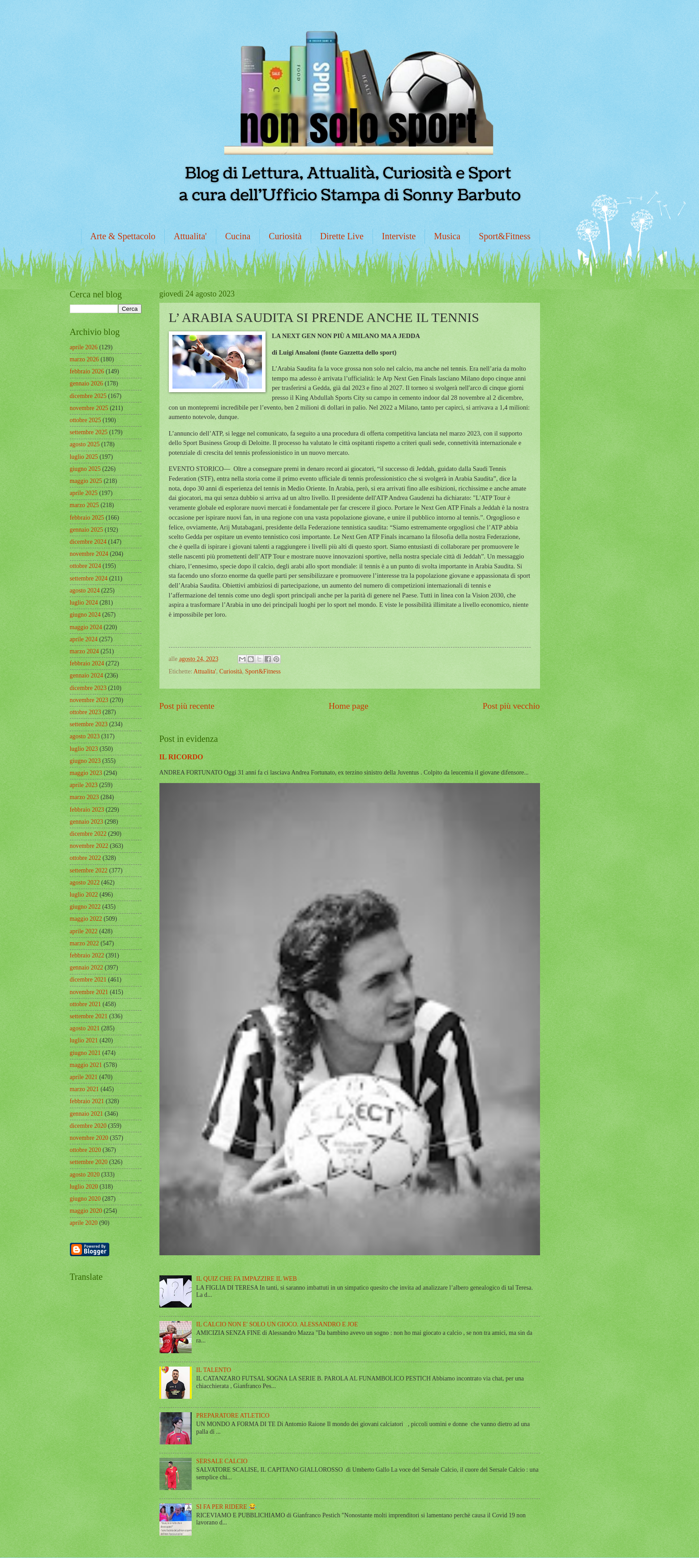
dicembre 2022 (88, 833)
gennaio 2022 (86, 967)
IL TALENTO (213, 1370)
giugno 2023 (85, 761)
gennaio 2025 (86, 529)
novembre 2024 (89, 553)
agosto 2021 (85, 1028)
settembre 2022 (89, 870)
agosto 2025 (85, 444)
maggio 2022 (86, 918)
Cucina (238, 236)
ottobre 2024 (85, 566)
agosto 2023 (85, 736)
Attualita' (190, 236)
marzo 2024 (84, 651)
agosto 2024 (85, 590)
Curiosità (285, 236)
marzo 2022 (84, 943)
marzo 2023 (84, 797)
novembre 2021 (89, 992)
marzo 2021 (84, 1089)
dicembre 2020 (88, 1125)
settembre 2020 (89, 1162)
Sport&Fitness (505, 236)
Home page (348, 706)
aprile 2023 (84, 785)
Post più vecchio (511, 706)
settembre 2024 (89, 578)
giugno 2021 (85, 1053)
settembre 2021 (89, 1016)
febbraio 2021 (87, 1101)
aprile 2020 (84, 1222)
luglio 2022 (84, 894)
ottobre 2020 (85, 1150)
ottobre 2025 (85, 420)
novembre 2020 (89, 1138)
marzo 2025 (84, 505)
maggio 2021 (86, 1065)
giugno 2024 (85, 614)
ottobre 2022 (85, 858)
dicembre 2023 (88, 688)
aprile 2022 (84, 931)
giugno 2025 (85, 469)
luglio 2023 (84, 748)
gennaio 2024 (86, 675)
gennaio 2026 (86, 383)
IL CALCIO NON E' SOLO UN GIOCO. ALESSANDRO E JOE (277, 1324)
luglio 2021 (84, 1040)
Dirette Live (342, 236)
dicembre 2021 (88, 979)
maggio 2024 (86, 627)
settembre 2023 (89, 724)
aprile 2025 (84, 493)
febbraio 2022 (87, 955)
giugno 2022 (85, 906)
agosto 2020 (85, 1174)
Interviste (399, 236)
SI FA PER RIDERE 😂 (226, 1506)
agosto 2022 (85, 882)
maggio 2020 (86, 1210)
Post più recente (186, 706)
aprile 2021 (84, 1077)
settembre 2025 (89, 432)
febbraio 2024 (87, 663)
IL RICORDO (181, 757)
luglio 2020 (84, 1186)
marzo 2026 (84, 359)
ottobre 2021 (85, 1004)
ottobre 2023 (85, 712)
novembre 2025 (89, 408)
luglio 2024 (84, 602)
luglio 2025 (84, 456)
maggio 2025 (86, 481)
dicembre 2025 (88, 396)
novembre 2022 (89, 846)
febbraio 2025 (87, 517)
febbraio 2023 (87, 809)
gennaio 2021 (86, 1113)
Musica (447, 236)
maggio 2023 (86, 773)
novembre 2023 (89, 700)
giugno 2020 (85, 1198)
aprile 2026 (84, 347)
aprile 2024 (84, 639)
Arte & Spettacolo (123, 236)
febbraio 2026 (87, 371)
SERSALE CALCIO (222, 1461)
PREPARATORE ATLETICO (233, 1415)
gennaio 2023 (86, 821)
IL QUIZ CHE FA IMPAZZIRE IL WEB (246, 1278)
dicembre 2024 (88, 541)
